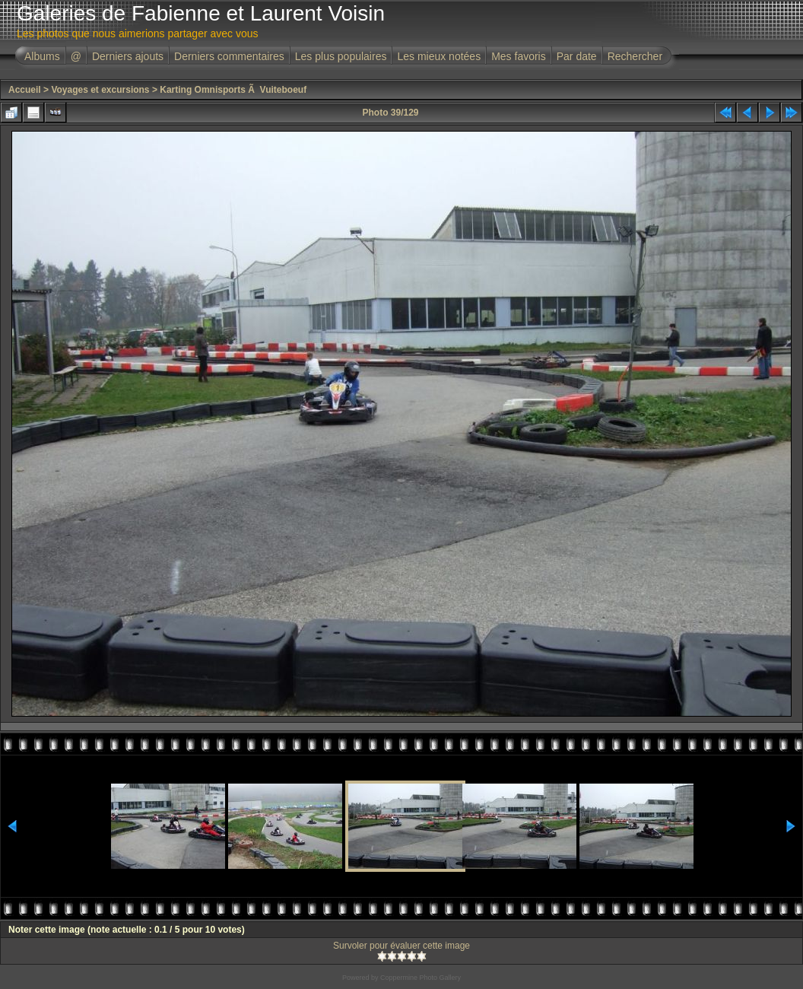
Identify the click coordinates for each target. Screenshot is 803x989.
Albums (42, 56)
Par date (577, 56)
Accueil (24, 89)
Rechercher (635, 56)
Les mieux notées (439, 56)
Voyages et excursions (100, 89)
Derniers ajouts (127, 56)
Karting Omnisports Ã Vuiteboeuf (233, 89)
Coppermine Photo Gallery (420, 977)
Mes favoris (518, 56)
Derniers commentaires (229, 56)
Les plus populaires (341, 56)
